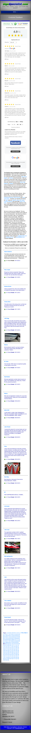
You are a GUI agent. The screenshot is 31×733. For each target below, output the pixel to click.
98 (5, 643)
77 (7, 641)
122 (4, 647)
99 (7, 643)
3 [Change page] (14, 124)
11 (16, 632)
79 (10, 641)
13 (18, 632)
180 (8, 657)
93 (13, 642)
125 (10, 647)
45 (13, 637)
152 (16, 652)
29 (7, 635)
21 (13, 634)
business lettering (8, 201)
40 (6, 637)
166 (12, 654)
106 (4, 645)
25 (19, 634)
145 (18, 650)
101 (11, 643)
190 (12, 658)
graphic (5, 178)
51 (5, 638)
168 (16, 654)
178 (4, 657)
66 (9, 639)
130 (4, 649)
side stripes (6, 198)
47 (16, 637)
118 (12, 646)
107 (6, 645)
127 (14, 647)
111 (14, 645)
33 (13, 635)
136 (16, 649)
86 (3, 642)
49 (19, 637)
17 (7, 634)
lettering (11, 178)
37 (19, 635)
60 (17, 638)
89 (7, 642)
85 (19, 641)
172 (8, 656)
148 (8, 652)
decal (25, 176)
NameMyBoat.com (20, 237)
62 (3, 639)
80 (12, 641)
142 (12, 650)
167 (14, 654)
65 (7, 639)
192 (16, 658)
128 (16, 647)
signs (6, 200)
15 (5, 634)
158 (12, 653)
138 (4, 650)
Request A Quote (7, 722)
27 (5, 635)
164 (8, 654)
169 (18, 654)
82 (15, 641)
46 (15, 637)
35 (16, 635)
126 (12, 647)
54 (9, 638)
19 (10, 634)
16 (6, 634)
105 (19, 643)
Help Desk (20, 727)
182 (12, 657)
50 (3, 638)
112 (16, 645)
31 (10, 635)
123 (6, 647)
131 (6, 649)
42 (9, 637)
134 (12, 649)
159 (14, 653)
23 (16, 634)
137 (18, 649)
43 (10, 637)
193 (18, 658)
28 (6, 635)
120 (16, 646)
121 (18, 646)
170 (4, 656)
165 (10, 654)
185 (18, 657)
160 (16, 653)
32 (12, 635)
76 (6, 641)
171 (6, 656)
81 (13, 641)
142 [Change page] (20, 124)
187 (6, 658)
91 (10, 642)
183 (14, 657)
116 (8, 646)
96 (17, 642)
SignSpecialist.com (22, 235)
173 (10, 656)
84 (17, 641)
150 (12, 652)
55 (10, 638)
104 (17, 643)
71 (16, 639)
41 (7, 637)
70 (15, 639)
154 (4, 653)
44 (12, 637)
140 (8, 650)
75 (5, 641)
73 (19, 639)
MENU (15, 12)
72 (17, 639)
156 (8, 653)
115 (6, 646)
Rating (21, 121)
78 (9, 641)
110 (12, 645)
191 (14, 658)
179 (6, 657)
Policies (25, 727)
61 (19, 638)
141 (10, 650)
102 (13, 643)
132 (8, 649)
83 (16, 641)
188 (8, 658)
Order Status (7, 727)
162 (4, 654)
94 (15, 642)
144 (16, 650)
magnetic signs (15, 200)
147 (6, 652)
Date (17, 121)
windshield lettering (8, 197)
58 (15, 638)
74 (3, 641)
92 (12, 642)
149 (10, 652)
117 (10, 646)
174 (12, 656)
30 (9, 635)
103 (15, 643)
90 (9, 642)
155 (6, 653)
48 (17, 637)
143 (14, 650)
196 (8, 660)
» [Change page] (22, 124)
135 (14, 649)
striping (11, 183)
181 (10, 657)
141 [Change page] (17, 124)
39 (5, 637)
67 (10, 639)
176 (16, 656)
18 (9, 634)
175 (14, 656)
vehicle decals (16, 197)
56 (12, 638)
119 (14, 646)
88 (6, 642)
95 (16, 642)
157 (10, 653)
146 (4, 652)
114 (4, 646)
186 (4, 658)
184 (16, 657)
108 (8, 645)
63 (5, 639)
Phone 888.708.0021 (9, 719)
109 (10, 645)
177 (18, 656)
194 (4, 660)
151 (14, 652)
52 (6, 638)
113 (18, 645)
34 (15, 635)
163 (6, 654)
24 (17, 634)
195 (6, 660)
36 (17, 635)
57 (13, 638)
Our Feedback (13, 727)
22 (15, 634)
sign (23, 176)
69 (13, 639)
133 (10, 649)
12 (17, 632)
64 (6, 639)
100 (9, 643)
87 (5, 642)
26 (3, 635)
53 (7, 638)
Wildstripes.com (9, 237)
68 (12, 639)
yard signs (22, 200)
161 (18, 653)
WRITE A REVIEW (15, 151)
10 (14, 632)
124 (8, 647)
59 (16, 638)
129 (18, 647)
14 (3, 634)
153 (18, 652)
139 (6, 650)
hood (23, 197)
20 (12, 634)
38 (3, 637)
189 (10, 658)
